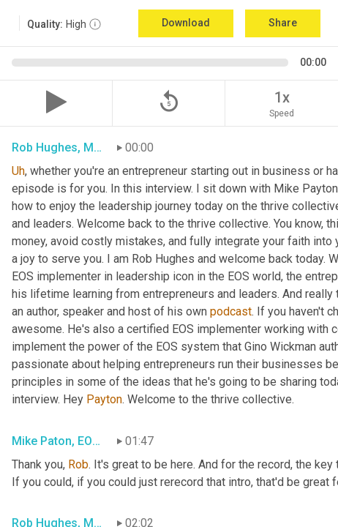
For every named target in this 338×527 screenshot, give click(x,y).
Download (186, 23)
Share (282, 23)
